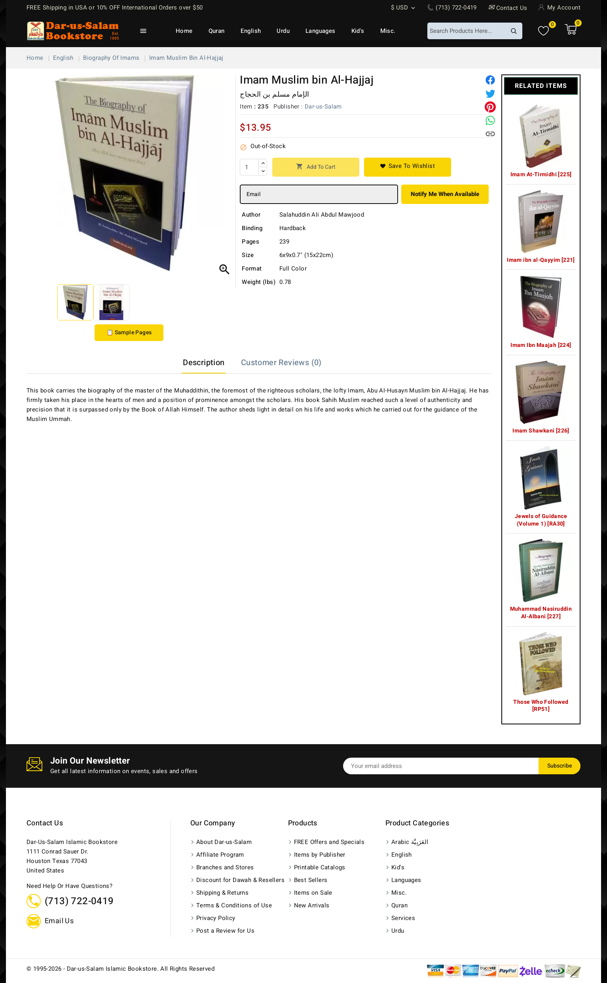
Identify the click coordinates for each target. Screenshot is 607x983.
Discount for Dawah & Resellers (240, 880)
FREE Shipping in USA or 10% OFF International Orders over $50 (115, 7)
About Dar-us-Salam (224, 842)
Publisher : (288, 106)
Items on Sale (313, 892)
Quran (217, 31)
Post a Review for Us (225, 930)
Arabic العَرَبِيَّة (410, 842)
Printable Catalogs (319, 867)
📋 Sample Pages (129, 332)
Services (403, 918)
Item (246, 106)
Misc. (388, 31)
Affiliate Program (220, 854)
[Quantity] (249, 167)
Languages (320, 31)
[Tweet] (490, 93)
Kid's (357, 31)
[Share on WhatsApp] (490, 120)
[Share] (490, 80)
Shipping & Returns (222, 892)
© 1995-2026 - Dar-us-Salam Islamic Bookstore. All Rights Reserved (120, 968)
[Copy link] (490, 133)
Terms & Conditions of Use (234, 905)
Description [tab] (203, 362)
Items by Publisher (319, 854)
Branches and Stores (225, 867)
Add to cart (316, 167)
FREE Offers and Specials (329, 842)
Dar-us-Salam (323, 106)
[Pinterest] (490, 106)
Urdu (283, 31)
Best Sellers (311, 880)
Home (184, 31)
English (251, 31)
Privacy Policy (215, 918)
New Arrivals (312, 905)
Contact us (45, 823)
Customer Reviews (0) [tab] (281, 362)
